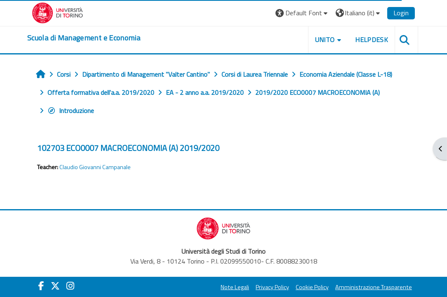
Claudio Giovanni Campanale (95, 167)
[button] (302, 13)
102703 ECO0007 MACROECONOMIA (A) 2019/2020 (128, 147)
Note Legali (235, 287)
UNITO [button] (325, 40)
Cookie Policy (312, 287)
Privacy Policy (272, 287)
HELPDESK (371, 40)
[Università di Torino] (57, 12)
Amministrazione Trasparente (373, 287)
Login (401, 13)
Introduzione (70, 111)
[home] (83, 37)
